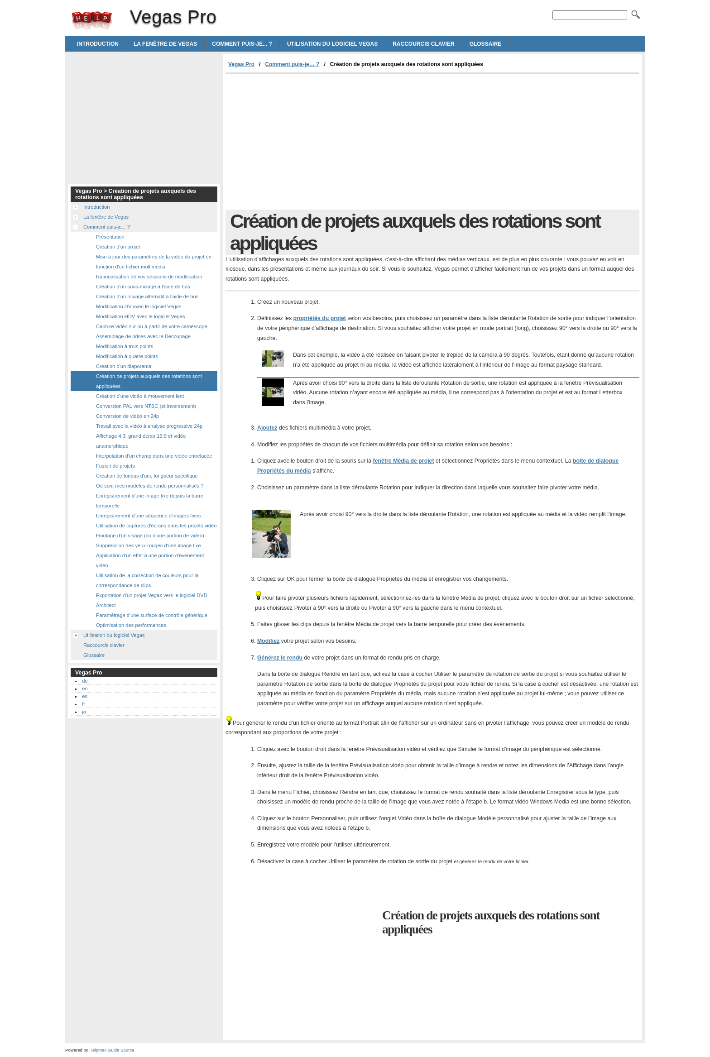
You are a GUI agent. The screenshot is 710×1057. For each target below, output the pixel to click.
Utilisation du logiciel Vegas (332, 44)
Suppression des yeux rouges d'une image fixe (148, 545)
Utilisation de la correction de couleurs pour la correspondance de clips (147, 580)
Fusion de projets (115, 466)
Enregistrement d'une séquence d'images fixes (148, 515)
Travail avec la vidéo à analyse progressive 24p (149, 426)
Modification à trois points (124, 346)
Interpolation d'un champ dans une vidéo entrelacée (154, 456)
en (84, 688)
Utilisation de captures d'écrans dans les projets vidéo (156, 525)
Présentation (110, 236)
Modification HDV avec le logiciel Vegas (140, 316)
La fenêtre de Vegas (165, 44)
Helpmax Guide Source (111, 1049)
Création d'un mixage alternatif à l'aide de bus (147, 296)
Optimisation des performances (131, 625)
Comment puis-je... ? (242, 44)
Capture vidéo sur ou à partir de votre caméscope (151, 326)
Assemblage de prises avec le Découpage (143, 336)
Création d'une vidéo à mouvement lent (140, 396)
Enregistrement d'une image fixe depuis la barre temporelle (149, 500)
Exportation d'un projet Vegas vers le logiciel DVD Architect (151, 600)
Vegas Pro (92, 20)
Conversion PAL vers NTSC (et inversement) (146, 406)
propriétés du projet (319, 318)
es (84, 696)
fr (83, 704)
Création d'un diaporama (123, 366)
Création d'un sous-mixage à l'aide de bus (143, 286)
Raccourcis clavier (423, 44)
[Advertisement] (301, 141)
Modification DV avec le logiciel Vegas (138, 306)
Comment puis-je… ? (292, 64)
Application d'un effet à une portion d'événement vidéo (150, 560)
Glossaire (486, 44)
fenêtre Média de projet (403, 461)
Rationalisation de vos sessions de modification (149, 276)
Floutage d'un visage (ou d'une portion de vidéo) (150, 535)
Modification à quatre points (127, 356)
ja (84, 711)
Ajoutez (267, 428)
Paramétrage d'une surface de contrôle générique (151, 615)
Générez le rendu (279, 658)
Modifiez (268, 641)
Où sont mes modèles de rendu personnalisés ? (150, 485)
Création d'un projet (118, 246)
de (84, 681)
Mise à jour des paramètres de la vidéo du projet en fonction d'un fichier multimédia (153, 261)
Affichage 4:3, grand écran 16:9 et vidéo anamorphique (141, 441)
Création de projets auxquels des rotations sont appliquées (149, 381)
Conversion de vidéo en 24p (127, 416)
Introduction (98, 44)
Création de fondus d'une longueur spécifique (147, 475)
